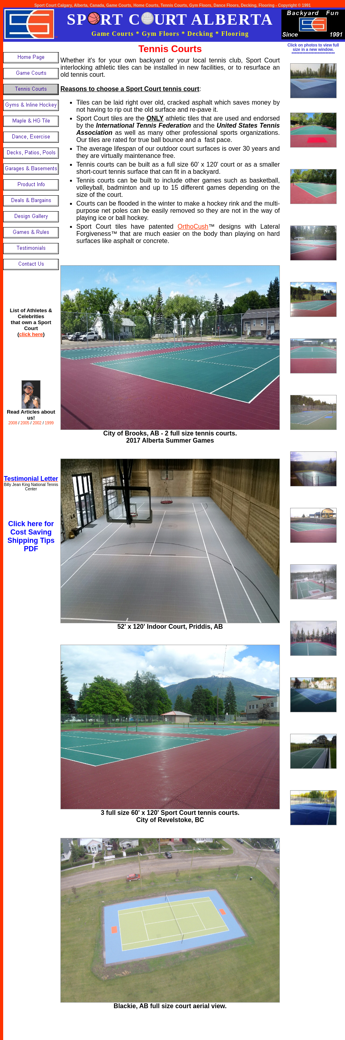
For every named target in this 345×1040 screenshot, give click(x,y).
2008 (12, 423)
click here (31, 334)
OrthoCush (193, 226)
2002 (38, 423)
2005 (26, 423)
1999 (49, 423)
